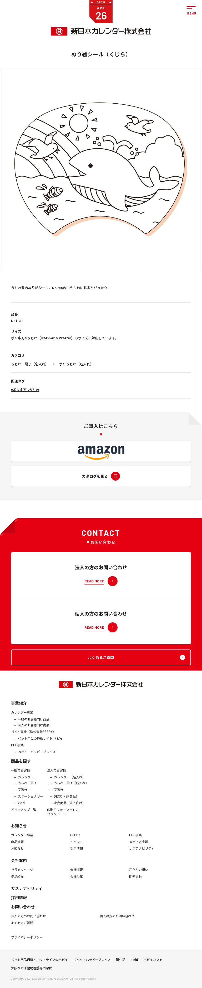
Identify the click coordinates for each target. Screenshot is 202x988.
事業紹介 (19, 707)
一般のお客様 (20, 774)
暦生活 (120, 961)
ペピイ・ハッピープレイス (36, 756)
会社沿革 (76, 880)
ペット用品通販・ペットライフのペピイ (39, 961)
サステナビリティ (141, 852)
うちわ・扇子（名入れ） (30, 363)
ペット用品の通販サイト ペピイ (40, 742)
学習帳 (22, 794)
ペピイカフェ (152, 961)
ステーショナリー (30, 800)
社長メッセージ (22, 873)
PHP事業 (17, 749)
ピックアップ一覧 (23, 813)
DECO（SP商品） (66, 800)
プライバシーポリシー (27, 941)
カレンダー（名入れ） (69, 781)
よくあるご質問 (22, 927)
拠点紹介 (17, 880)
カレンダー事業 (22, 716)
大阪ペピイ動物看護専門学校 (31, 970)
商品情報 (17, 846)
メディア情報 (138, 846)
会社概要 (76, 873)
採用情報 (76, 852)
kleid (21, 807)
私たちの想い (138, 873)
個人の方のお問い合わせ (117, 920)
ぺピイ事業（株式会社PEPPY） (33, 735)
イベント (76, 846)
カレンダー (26, 781)
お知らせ (19, 830)
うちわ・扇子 (27, 787)
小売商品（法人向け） (69, 807)
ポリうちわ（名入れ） (76, 363)
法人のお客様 (56, 774)
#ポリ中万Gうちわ (25, 389)
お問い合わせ (23, 911)
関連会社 (135, 880)
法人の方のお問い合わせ (28, 920)
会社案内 (19, 864)
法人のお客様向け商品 (33, 729)
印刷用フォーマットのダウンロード (63, 815)
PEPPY (75, 839)
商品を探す (21, 765)
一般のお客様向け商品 (33, 723)
